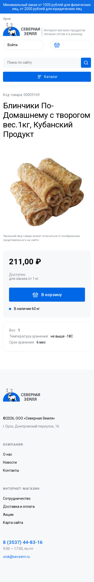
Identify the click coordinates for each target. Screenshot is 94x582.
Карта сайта (13, 523)
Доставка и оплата (19, 507)
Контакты (11, 470)
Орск (7, 19)
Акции (8, 515)
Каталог (47, 77)
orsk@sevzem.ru (16, 557)
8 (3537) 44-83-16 (23, 542)
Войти (13, 45)
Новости (10, 462)
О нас (7, 454)
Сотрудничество (17, 498)
